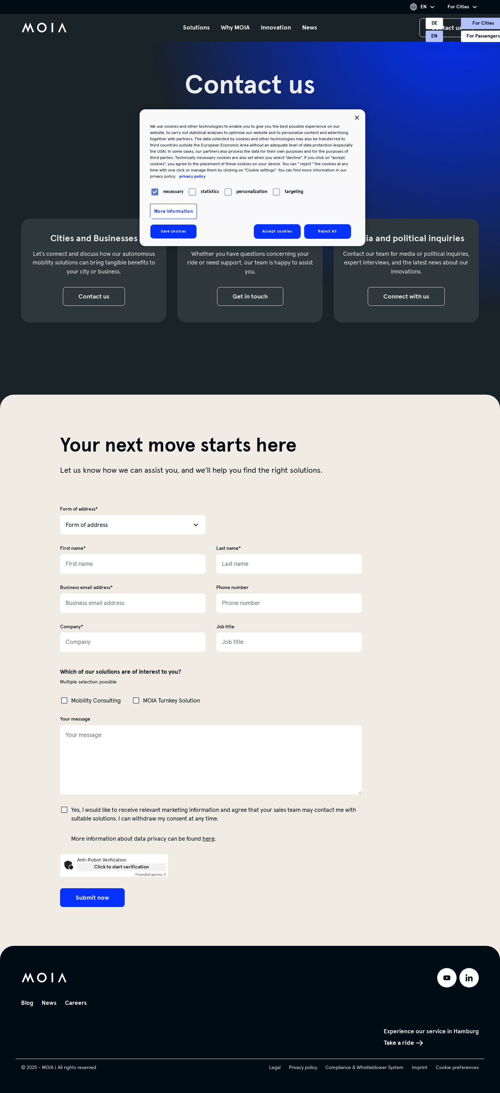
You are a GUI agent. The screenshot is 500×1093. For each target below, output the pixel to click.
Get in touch (253, 297)
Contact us (96, 297)
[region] (252, 177)
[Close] (357, 117)
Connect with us (408, 297)
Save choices (173, 231)
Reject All (327, 231)
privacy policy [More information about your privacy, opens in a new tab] (192, 176)
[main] (250, 473)
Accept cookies (277, 231)
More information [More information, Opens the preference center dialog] (173, 211)
